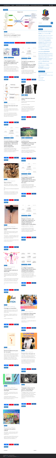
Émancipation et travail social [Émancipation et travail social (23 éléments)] (43, 68)
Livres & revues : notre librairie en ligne (22, 5)
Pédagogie (5, 31)
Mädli (27, 96)
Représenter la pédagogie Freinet (12, 35)
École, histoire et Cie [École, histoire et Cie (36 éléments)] (42, 65)
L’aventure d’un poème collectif (9, 429)
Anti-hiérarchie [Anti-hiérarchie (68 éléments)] (41, 31)
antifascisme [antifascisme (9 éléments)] (43, 33)
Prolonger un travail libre (10, 308)
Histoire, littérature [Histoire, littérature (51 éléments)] (45, 49)
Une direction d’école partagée (42, 73)
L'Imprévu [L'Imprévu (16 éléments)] (50, 53)
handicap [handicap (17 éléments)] (50, 47)
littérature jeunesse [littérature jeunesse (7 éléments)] (50, 54)
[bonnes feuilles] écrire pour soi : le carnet (11, 351)
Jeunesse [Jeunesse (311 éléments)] (47, 51)
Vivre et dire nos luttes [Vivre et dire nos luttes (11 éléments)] (49, 63)
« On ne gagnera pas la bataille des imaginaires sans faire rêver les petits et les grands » (11, 63)
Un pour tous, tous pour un (28, 353)
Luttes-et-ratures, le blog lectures (37, 5)
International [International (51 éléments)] (41, 51)
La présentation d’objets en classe (11, 229)
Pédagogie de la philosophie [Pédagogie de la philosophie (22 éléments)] (48, 58)
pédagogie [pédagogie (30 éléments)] (40, 58)
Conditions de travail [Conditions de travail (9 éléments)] (41, 40)
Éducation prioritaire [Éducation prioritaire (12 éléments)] (47, 67)
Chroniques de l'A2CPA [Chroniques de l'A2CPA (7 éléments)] (41, 36)
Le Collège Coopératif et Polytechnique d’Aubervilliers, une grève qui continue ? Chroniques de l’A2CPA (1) (28, 270)
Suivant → (35, 450)
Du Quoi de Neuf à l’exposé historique (10, 389)
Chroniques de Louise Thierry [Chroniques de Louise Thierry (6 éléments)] (47, 36)
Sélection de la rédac (10, 57)
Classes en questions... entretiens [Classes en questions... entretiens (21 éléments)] (44, 38)
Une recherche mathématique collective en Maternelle (11, 270)
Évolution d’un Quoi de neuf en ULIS (11, 106)
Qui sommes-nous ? (7, 5)
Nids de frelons (7, 182)
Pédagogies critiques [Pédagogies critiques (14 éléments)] (41, 59)
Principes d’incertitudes (41, 80)
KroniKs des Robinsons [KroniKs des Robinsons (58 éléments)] (43, 53)
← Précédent (5, 450)
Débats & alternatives (24, 58)
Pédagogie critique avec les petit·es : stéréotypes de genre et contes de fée (28, 389)
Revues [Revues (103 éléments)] (44, 61)
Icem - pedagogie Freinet (12, 33)
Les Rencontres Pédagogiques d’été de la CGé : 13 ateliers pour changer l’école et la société (28, 143)
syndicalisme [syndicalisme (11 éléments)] (44, 63)
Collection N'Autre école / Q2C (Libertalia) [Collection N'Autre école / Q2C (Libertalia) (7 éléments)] (45, 39)
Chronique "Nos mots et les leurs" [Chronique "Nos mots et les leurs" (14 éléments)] (48, 35)
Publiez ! (13, 5)
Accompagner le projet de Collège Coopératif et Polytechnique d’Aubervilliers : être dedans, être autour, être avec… (28, 179)
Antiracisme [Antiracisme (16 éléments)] (47, 33)
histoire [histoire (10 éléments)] (39, 49)
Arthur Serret (28, 386)
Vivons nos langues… (41, 77)
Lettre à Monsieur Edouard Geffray (28, 99)
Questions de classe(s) (29, 139)
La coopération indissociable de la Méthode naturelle (28, 314)
